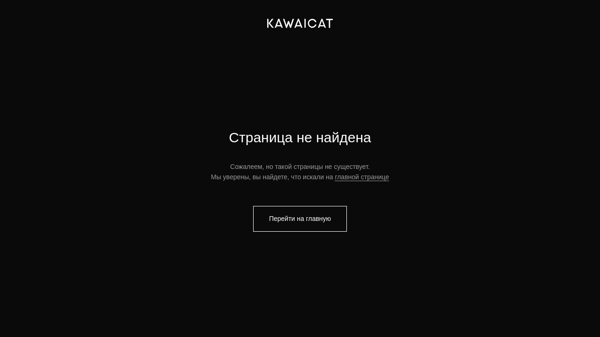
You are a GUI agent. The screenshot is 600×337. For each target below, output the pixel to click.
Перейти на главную (300, 218)
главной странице (362, 177)
